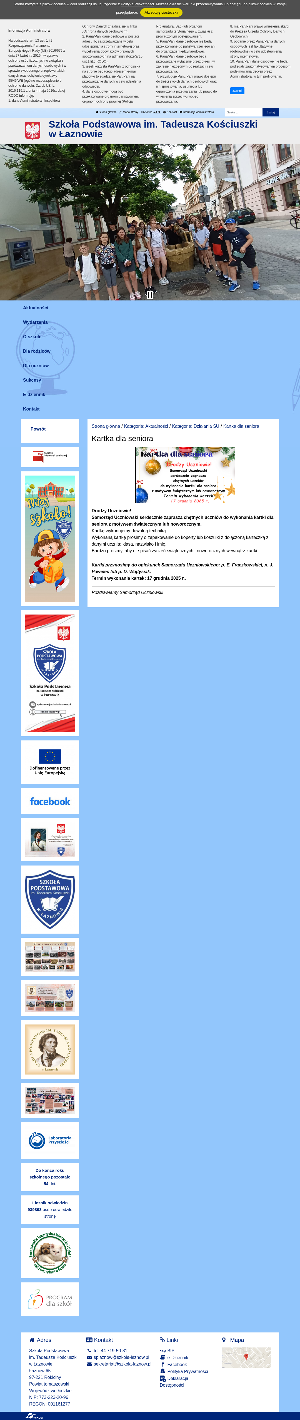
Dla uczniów (36, 365)
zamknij (237, 90)
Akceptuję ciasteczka (161, 12)
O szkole (32, 336)
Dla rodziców (37, 351)
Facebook (173, 1364)
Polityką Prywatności (137, 4)
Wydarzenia (35, 322)
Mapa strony (128, 112)
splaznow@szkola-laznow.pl (117, 1357)
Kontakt (31, 409)
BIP (167, 1350)
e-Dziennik (174, 1357)
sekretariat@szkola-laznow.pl (118, 1364)
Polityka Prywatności (184, 1371)
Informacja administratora (197, 112)
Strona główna (106, 112)
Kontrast (170, 112)
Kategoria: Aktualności (146, 426)
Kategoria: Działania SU (195, 426)
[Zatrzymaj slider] (150, 295)
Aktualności (35, 307)
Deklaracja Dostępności (174, 1381)
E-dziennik (34, 394)
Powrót (38, 429)
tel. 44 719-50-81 (106, 1350)
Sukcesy (32, 380)
